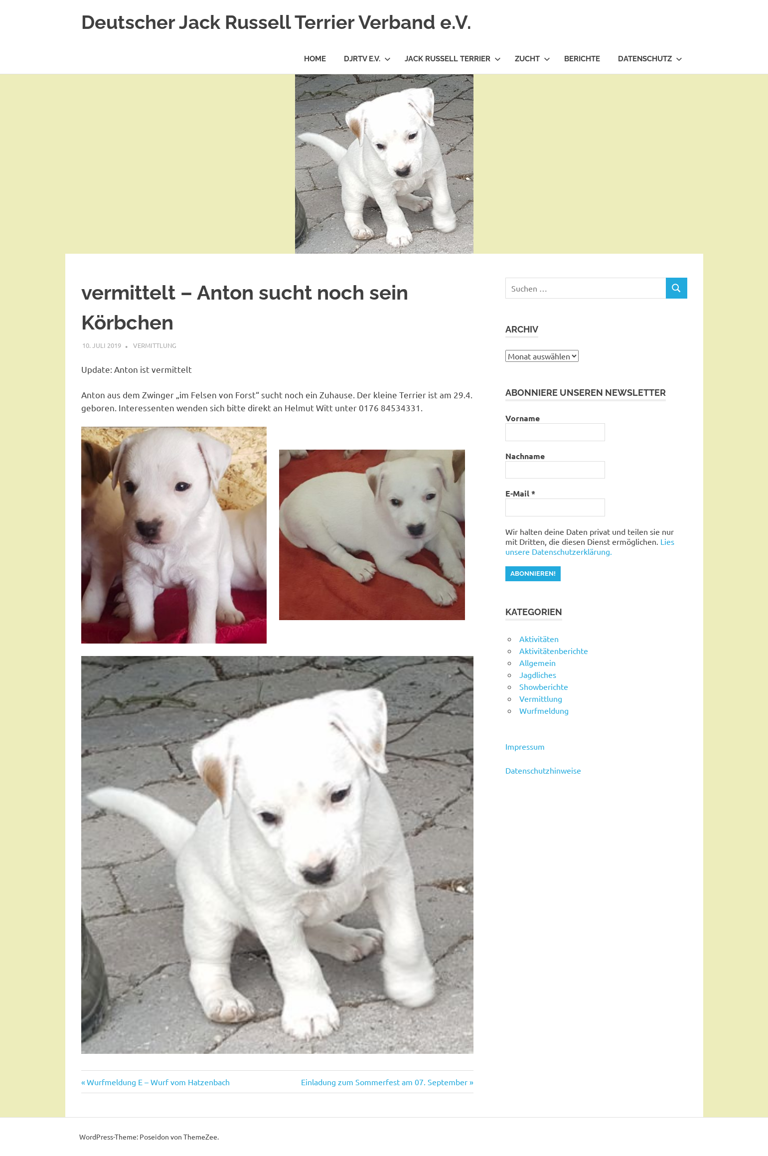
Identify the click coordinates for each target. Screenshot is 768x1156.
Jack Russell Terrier (453, 58)
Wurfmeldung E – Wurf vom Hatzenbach (158, 1082)
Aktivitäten (539, 639)
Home (315, 58)
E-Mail (520, 493)
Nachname (525, 456)
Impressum (525, 746)
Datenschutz (650, 58)
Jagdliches (537, 674)
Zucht (532, 58)
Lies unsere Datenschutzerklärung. (589, 546)
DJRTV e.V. (367, 58)
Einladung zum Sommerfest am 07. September (384, 1082)
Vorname (522, 418)
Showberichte (543, 686)
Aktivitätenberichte (553, 651)
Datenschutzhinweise (543, 770)
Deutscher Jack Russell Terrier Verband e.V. (276, 22)
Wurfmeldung (544, 710)
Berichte (582, 58)
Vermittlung (154, 345)
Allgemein (537, 662)
